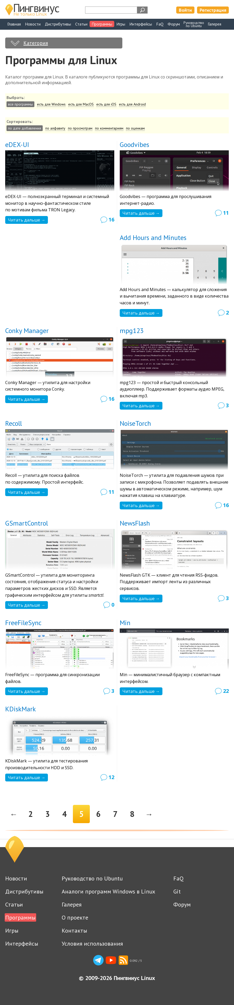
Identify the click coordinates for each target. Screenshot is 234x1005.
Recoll (13, 423)
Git (177, 891)
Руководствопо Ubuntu (194, 24)
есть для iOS (106, 104)
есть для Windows (51, 104)
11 (226, 212)
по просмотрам (80, 128)
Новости (33, 24)
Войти (185, 10)
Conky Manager (27, 330)
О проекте (75, 917)
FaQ (159, 24)
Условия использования (92, 943)
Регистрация (213, 10)
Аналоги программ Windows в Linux (108, 891)
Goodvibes (134, 144)
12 (111, 777)
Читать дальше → (26, 220)
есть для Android (132, 104)
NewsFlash (135, 523)
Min (125, 622)
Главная (14, 24)
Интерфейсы (140, 24)
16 (111, 219)
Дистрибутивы (58, 24)
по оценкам (135, 128)
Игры (120, 24)
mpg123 (132, 330)
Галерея (214, 24)
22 (226, 690)
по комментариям (109, 128)
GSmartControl (26, 523)
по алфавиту (55, 128)
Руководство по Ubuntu (92, 878)
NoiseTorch (135, 423)
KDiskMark (20, 709)
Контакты (74, 930)
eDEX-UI (17, 144)
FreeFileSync (23, 622)
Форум (174, 24)
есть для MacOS (81, 104)
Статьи (81, 24)
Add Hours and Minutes (153, 237)
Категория (35, 43)
